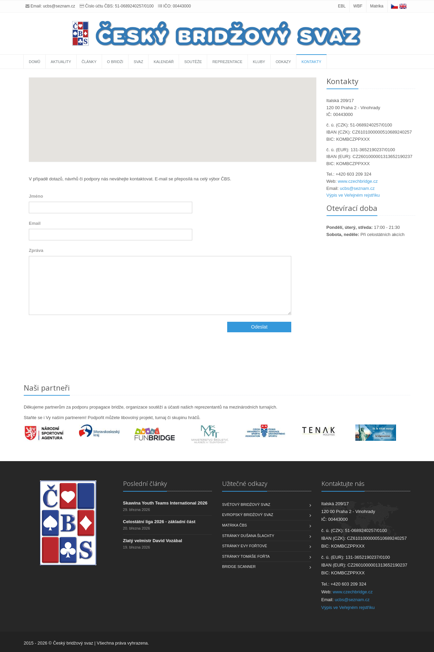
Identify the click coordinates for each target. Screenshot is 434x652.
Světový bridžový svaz (246, 504)
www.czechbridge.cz (358, 181)
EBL (342, 6)
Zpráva (36, 250)
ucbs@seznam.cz (59, 6)
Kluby (259, 62)
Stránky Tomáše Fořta (246, 556)
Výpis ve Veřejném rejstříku (353, 195)
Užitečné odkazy (244, 483)
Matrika (376, 6)
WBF (357, 6)
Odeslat (259, 327)
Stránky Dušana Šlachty (248, 536)
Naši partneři (47, 387)
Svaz (138, 62)
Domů (34, 62)
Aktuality (61, 62)
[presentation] (80, 335)
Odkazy (283, 62)
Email (35, 223)
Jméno (36, 196)
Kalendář (164, 62)
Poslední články (145, 483)
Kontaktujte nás (342, 483)
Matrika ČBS (234, 525)
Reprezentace (227, 62)
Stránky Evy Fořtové (244, 546)
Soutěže (193, 62)
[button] (172, 113)
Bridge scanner (239, 567)
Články (89, 62)
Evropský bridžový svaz (247, 515)
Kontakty (311, 62)
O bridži (115, 62)
